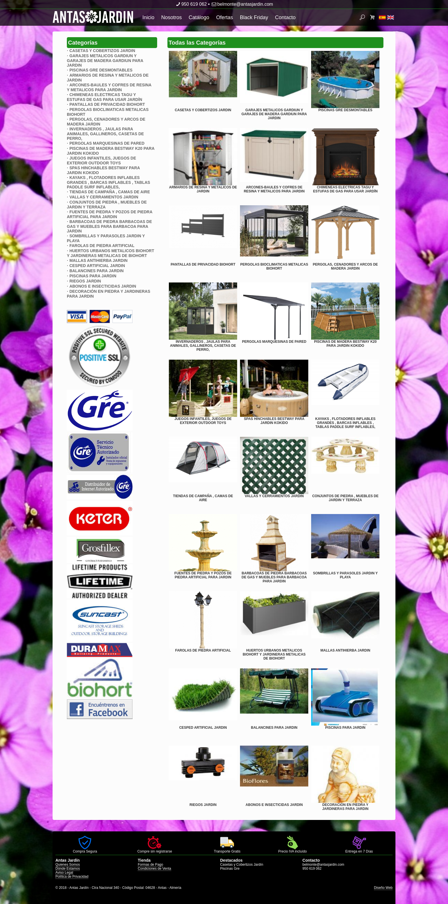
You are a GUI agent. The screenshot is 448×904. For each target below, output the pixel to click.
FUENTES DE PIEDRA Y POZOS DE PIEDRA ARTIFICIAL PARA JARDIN (109, 214)
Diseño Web (383, 888)
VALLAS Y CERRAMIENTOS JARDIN (103, 197)
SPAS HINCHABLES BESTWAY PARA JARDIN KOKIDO (274, 421)
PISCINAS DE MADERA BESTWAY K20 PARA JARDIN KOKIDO (345, 344)
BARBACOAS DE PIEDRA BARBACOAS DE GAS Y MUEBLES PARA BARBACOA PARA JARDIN (109, 226)
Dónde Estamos (67, 869)
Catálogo (199, 17)
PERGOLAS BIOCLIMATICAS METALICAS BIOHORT (274, 266)
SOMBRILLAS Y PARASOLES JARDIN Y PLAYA (345, 575)
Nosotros (171, 17)
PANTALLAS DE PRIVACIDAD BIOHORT (107, 104)
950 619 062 (191, 4)
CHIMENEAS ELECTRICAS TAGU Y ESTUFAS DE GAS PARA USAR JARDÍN (104, 97)
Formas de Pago (150, 865)
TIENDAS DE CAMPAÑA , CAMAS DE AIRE (109, 192)
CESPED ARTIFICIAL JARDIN (97, 265)
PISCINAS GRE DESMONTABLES (101, 70)
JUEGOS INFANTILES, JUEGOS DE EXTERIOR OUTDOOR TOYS (101, 160)
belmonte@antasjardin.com (242, 4)
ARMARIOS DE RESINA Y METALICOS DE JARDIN (203, 189)
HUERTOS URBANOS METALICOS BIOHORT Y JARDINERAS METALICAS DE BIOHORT (110, 253)
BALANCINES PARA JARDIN (96, 270)
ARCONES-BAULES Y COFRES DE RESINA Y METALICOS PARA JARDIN (109, 87)
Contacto (285, 17)
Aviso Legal (64, 873)
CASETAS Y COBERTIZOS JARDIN (102, 50)
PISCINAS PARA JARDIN (92, 276)
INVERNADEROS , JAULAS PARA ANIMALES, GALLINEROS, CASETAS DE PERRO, (105, 134)
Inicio (148, 17)
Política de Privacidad (71, 877)
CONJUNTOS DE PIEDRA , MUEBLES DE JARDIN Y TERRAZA (345, 498)
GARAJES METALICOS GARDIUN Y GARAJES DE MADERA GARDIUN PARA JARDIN (105, 60)
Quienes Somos (67, 865)
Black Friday (254, 17)
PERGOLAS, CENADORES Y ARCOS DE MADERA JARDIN (345, 266)
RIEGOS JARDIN (85, 281)
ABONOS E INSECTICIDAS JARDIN (102, 286)
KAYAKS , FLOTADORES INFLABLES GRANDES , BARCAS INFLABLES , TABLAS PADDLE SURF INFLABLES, (108, 182)
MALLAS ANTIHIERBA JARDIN (98, 260)
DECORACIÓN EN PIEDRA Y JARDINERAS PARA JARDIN (345, 807)
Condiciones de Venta (154, 869)
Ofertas (224, 17)
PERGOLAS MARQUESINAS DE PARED (107, 143)
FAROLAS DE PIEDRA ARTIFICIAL (102, 245)
